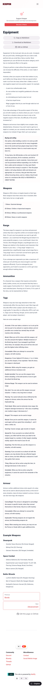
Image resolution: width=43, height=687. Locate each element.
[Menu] (37, 4)
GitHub (8, 665)
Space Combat (9, 556)
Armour (6, 483)
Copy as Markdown (21, 38)
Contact (26, 655)
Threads (9, 661)
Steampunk (7, 540)
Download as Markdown (21, 42)
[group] (21, 678)
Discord (8, 655)
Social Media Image (30, 658)
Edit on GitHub (21, 47)
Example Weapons (12, 535)
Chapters (35, 684)
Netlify (33, 674)
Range (6, 225)
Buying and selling (10, 138)
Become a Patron (21, 24)
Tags (5, 298)
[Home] (7, 4)
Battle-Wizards (9, 574)
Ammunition (9, 276)
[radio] (17, 678)
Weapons (7, 188)
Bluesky (8, 658)
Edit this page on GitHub (27, 614)
